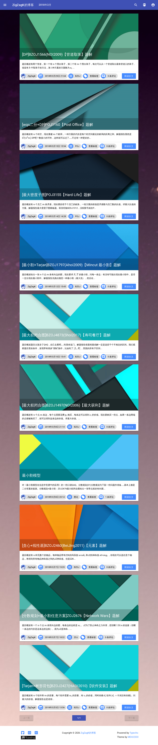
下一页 (131, 718)
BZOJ (78, 76)
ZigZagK (32, 76)
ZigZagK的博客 (23, 5)
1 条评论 (109, 497)
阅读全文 (128, 76)
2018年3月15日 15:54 (55, 146)
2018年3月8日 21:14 (55, 427)
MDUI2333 (133, 737)
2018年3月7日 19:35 (55, 567)
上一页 (26, 718)
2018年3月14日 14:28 (55, 216)
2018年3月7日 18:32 (55, 637)
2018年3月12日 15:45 (55, 286)
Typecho (134, 732)
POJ (77, 146)
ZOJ (76, 637)
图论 (76, 497)
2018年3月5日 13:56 (55, 707)
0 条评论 (112, 76)
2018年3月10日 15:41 (55, 356)
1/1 (79, 718)
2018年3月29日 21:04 (55, 76)
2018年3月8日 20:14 (55, 497)
